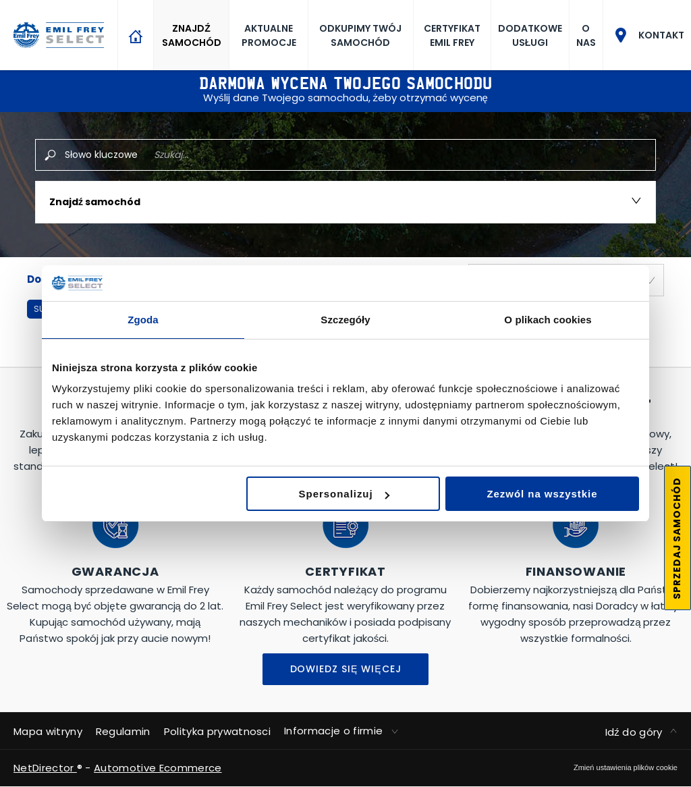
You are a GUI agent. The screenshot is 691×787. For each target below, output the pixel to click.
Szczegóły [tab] (345, 319)
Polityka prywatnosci (217, 731)
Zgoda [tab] (143, 319)
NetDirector (45, 768)
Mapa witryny (47, 731)
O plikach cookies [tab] (547, 319)
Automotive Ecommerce (157, 768)
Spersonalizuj (344, 493)
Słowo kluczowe (101, 154)
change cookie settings (626, 767)
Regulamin (123, 731)
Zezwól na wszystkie (542, 493)
